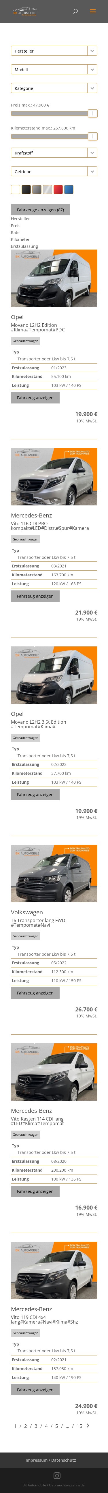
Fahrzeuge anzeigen (40, 210)
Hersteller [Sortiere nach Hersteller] (20, 218)
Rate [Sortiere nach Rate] (15, 232)
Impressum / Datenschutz (51, 1460)
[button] (92, 51)
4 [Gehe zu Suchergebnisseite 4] (46, 1426)
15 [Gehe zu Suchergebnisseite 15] (79, 1426)
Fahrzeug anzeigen (35, 397)
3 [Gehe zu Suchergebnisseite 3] (36, 1426)
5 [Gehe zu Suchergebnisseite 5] (56, 1426)
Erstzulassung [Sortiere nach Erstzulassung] (24, 246)
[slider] (93, 113)
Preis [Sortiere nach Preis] (15, 225)
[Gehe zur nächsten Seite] (88, 1426)
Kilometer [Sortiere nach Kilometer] (20, 239)
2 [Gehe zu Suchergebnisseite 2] (25, 1426)
